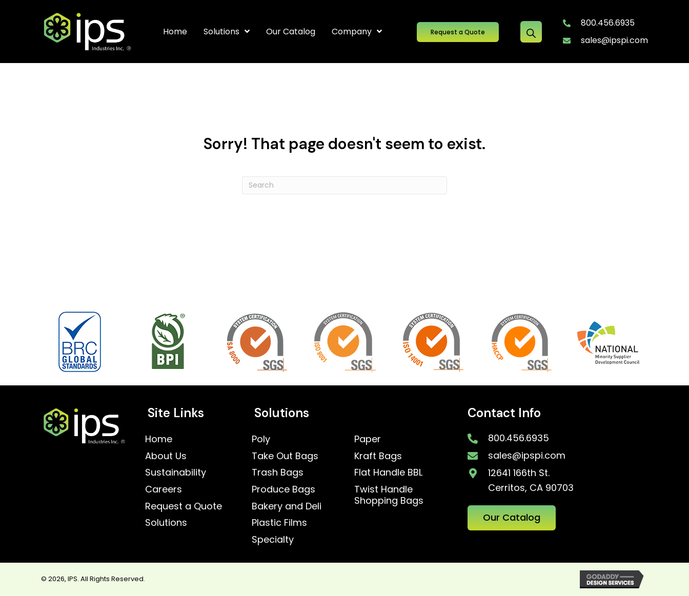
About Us (166, 455)
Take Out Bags (285, 455)
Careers (163, 489)
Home (158, 439)
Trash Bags (277, 472)
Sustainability (175, 472)
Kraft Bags (378, 455)
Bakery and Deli (286, 506)
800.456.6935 (608, 23)
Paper (367, 439)
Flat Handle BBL (388, 472)
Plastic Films (279, 522)
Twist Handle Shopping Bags (388, 495)
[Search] (344, 185)
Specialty (273, 539)
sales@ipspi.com (614, 40)
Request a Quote (183, 506)
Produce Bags (283, 489)
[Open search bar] (531, 31)
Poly (261, 439)
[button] (458, 32)
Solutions (166, 522)
